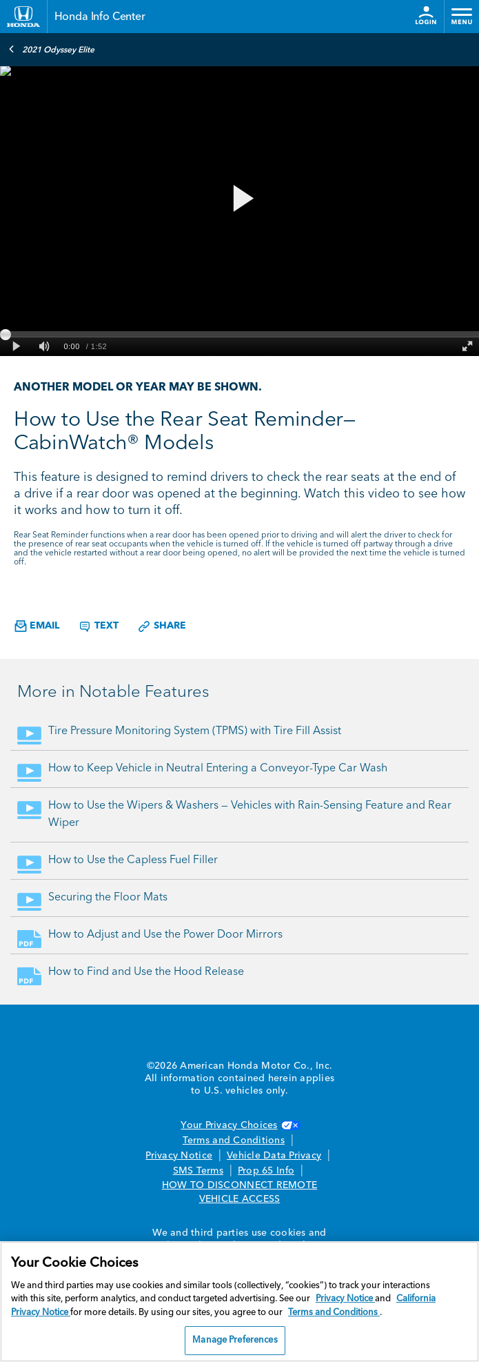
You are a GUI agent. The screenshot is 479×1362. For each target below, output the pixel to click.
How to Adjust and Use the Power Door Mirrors (165, 934)
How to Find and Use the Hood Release (146, 972)
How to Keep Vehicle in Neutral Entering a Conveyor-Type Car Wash (217, 768)
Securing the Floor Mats (107, 897)
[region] (239, 1301)
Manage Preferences (234, 1340)
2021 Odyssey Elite (51, 49)
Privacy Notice (178, 1156)
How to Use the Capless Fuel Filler (133, 860)
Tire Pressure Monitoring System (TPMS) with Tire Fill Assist (194, 731)
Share (161, 626)
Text (98, 626)
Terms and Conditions (234, 1140)
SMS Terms (198, 1171)
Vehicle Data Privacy (274, 1156)
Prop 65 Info (266, 1171)
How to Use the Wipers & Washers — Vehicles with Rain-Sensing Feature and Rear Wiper (249, 814)
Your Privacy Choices (239, 1125)
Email (36, 626)
